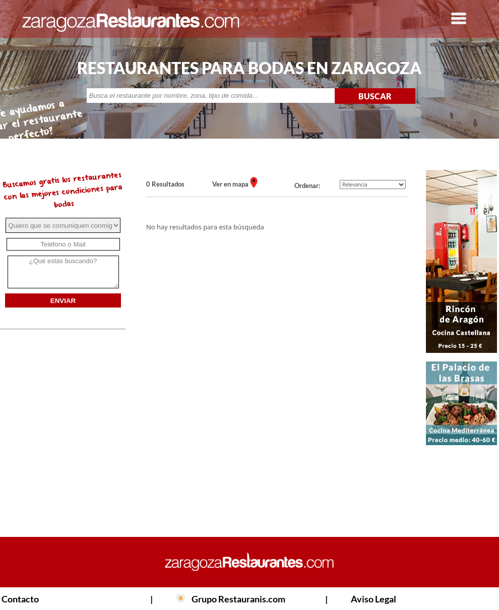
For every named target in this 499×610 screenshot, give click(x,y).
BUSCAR (375, 96)
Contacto (20, 598)
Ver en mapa (231, 184)
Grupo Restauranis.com (238, 598)
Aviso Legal (373, 598)
